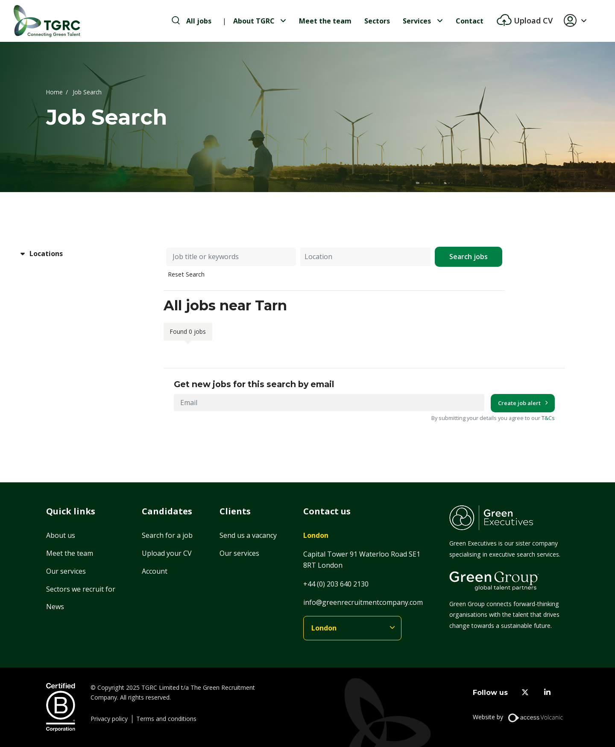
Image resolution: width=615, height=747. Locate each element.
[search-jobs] (191, 21)
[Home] (47, 21)
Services (417, 21)
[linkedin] (547, 692)
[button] (579, 21)
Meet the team (325, 21)
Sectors (377, 21)
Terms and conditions (166, 719)
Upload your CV (167, 553)
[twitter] (525, 692)
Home (54, 92)
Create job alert (519, 403)
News (55, 606)
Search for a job (167, 535)
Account (154, 571)
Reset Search (186, 274)
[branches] (352, 628)
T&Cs (548, 418)
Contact (469, 21)
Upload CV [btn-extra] (532, 20)
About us (60, 535)
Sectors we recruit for (80, 589)
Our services (66, 571)
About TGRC (254, 21)
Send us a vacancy (248, 535)
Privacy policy (109, 719)
